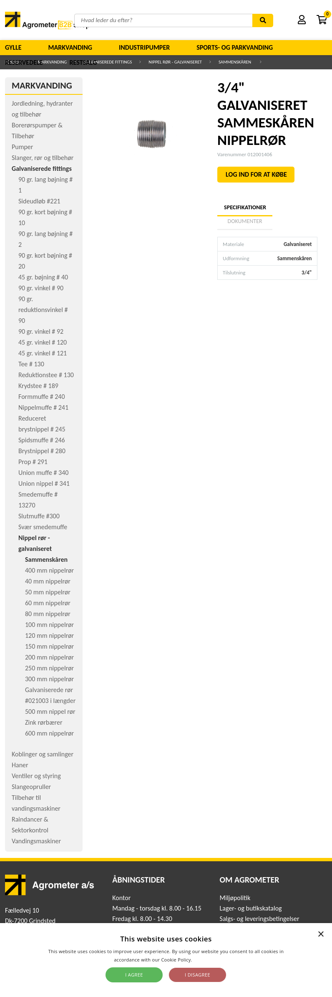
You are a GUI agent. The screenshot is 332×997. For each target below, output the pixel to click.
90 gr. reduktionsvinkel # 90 (43, 310)
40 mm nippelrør (47, 581)
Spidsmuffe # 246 (41, 440)
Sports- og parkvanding (234, 47)
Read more (206, 959)
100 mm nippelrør (49, 625)
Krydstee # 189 (38, 386)
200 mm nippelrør (49, 657)
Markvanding (70, 47)
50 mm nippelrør (47, 592)
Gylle (13, 47)
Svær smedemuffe (42, 527)
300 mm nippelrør (49, 679)
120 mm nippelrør (49, 635)
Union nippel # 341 (44, 483)
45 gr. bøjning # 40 (43, 277)
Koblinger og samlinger (42, 754)
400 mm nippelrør (49, 570)
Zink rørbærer (44, 722)
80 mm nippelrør (47, 614)
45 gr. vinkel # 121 (42, 353)
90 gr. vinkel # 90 (40, 288)
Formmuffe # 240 (41, 397)
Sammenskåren (46, 559)
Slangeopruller (31, 787)
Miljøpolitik (235, 898)
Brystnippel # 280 (41, 451)
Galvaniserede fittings (42, 169)
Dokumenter (245, 221)
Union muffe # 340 (43, 473)
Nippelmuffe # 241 (43, 407)
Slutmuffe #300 (39, 516)
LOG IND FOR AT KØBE (256, 174)
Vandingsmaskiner (36, 841)
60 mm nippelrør (47, 603)
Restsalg (83, 62)
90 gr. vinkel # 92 (40, 331)
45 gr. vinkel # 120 (42, 342)
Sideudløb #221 (39, 201)
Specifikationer (245, 207)
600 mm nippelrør (49, 733)
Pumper (22, 147)
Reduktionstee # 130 (46, 375)
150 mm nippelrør (49, 646)
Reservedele (24, 62)
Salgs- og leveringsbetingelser (259, 919)
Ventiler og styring (36, 776)
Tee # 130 (31, 364)
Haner (20, 765)
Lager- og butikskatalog (251, 908)
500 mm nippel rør (50, 711)
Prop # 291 (33, 462)
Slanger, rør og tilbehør (42, 158)
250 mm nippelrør (49, 668)
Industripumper (144, 47)
